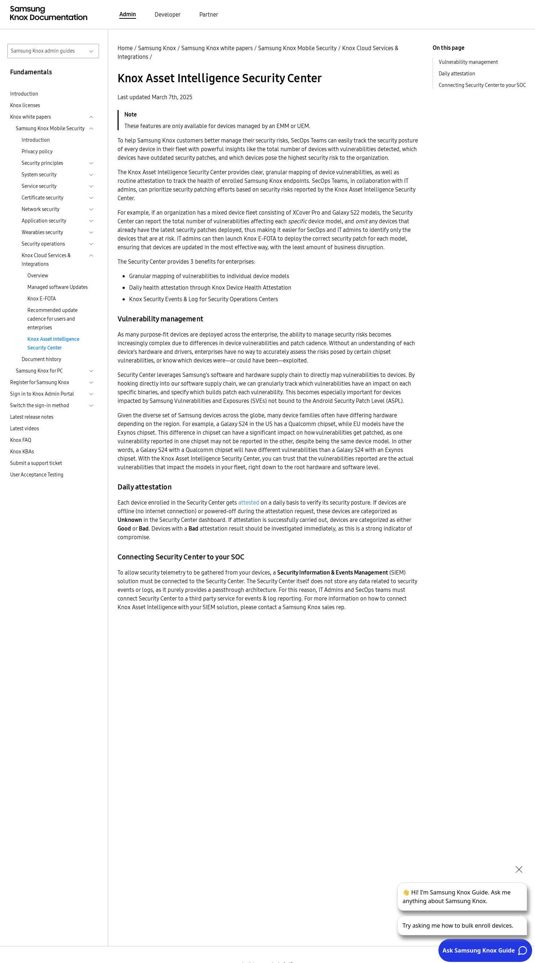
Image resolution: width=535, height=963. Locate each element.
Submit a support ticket (36, 463)
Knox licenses (25, 105)
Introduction (24, 93)
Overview (37, 275)
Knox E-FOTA (41, 298)
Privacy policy (37, 151)
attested (248, 502)
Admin (127, 14)
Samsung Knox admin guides (43, 50)
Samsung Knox (157, 48)
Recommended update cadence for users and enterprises (52, 319)
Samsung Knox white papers (217, 48)
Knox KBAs (22, 451)
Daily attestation (457, 73)
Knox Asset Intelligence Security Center (53, 343)
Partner (208, 14)
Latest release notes (31, 417)
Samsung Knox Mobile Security (297, 48)
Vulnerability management (468, 62)
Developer (168, 14)
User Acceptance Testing (36, 474)
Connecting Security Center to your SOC (482, 85)
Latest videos (24, 428)
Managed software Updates (57, 287)
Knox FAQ (20, 440)
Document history (41, 359)
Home (125, 48)
